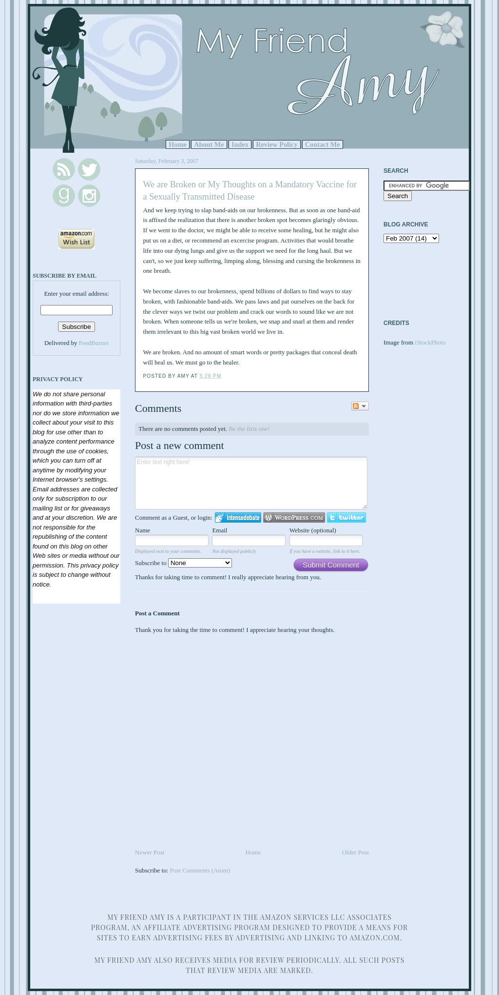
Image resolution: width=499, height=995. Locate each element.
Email (219, 530)
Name (142, 530)
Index (240, 144)
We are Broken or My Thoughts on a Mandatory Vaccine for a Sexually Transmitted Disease (250, 191)
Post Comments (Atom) (200, 870)
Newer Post (149, 852)
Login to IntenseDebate (238, 517)
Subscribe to (183, 563)
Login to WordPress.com (294, 517)
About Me (209, 144)
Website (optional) (312, 530)
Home (178, 144)
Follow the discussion (360, 406)
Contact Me (322, 144)
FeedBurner (94, 342)
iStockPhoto (430, 342)
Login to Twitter (346, 517)
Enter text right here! (251, 483)
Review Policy (276, 144)
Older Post (355, 852)
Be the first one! (249, 428)
